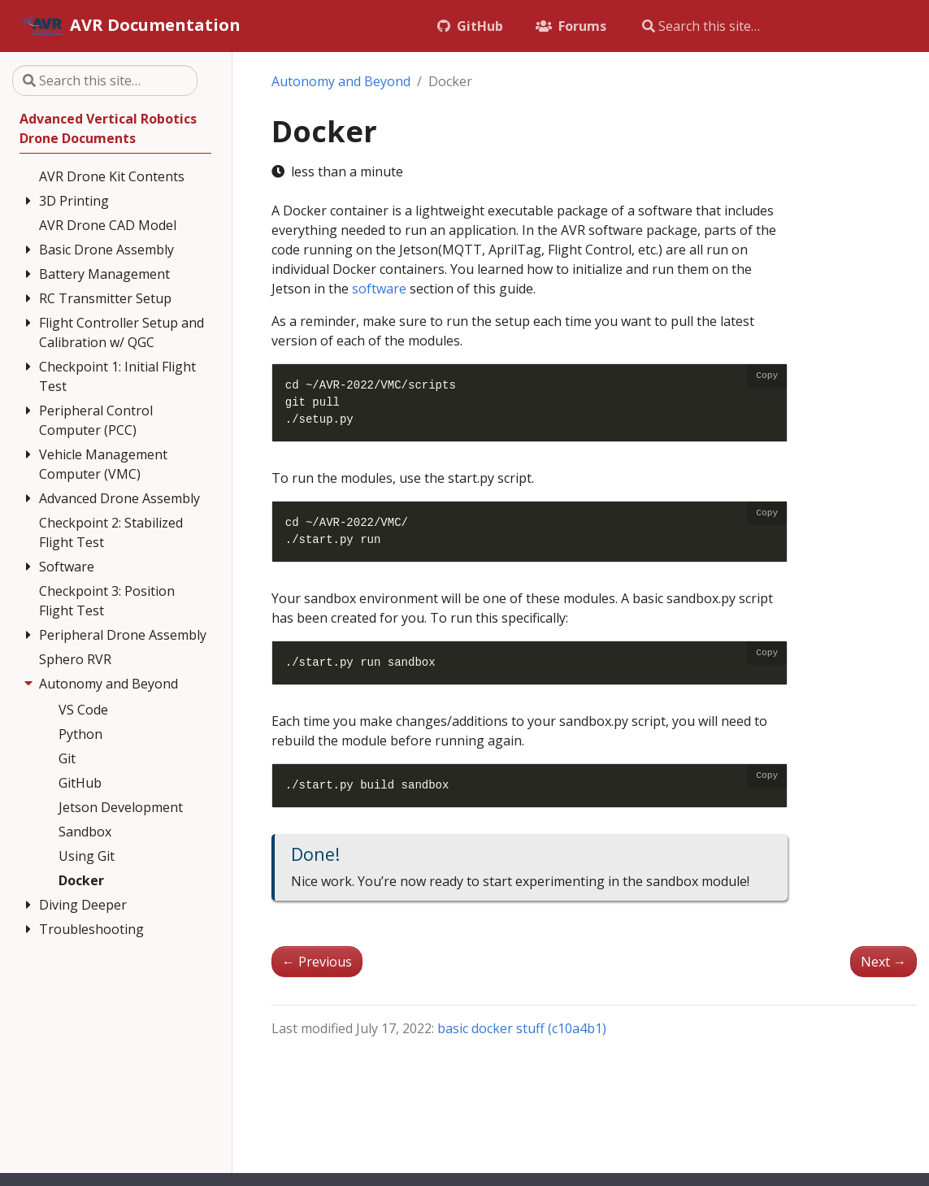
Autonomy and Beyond (340, 81)
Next (883, 962)
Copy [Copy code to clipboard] (767, 375)
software (379, 289)
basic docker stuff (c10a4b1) (521, 1028)
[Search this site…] (760, 26)
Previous (317, 962)
